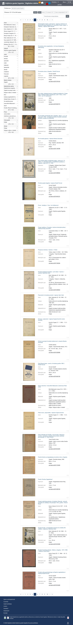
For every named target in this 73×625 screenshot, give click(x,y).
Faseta (35, 12)
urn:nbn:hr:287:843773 (54, 104)
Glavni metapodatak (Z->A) (61, 12)
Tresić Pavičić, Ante (54, 439)
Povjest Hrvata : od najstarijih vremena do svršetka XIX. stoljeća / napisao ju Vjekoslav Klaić (52, 528)
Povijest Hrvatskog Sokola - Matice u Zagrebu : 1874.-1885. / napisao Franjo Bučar (53, 550)
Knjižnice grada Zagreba (18, 8)
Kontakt (5, 613)
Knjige (50, 66)
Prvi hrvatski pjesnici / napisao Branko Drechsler (50, 138)
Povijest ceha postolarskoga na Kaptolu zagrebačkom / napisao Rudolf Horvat (52, 573)
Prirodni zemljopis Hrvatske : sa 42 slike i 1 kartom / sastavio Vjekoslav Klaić (51, 272)
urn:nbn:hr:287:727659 (54, 465)
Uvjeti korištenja (8, 604)
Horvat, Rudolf (52, 73)
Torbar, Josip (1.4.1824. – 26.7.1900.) (58, 252)
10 (47, 20)
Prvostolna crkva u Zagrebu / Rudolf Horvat (49, 71)
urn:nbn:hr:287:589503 (54, 173)
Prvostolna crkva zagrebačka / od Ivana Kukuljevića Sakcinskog (51, 47)
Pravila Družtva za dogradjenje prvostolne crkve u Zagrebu (52, 457)
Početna (54, 2)
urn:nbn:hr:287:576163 (54, 81)
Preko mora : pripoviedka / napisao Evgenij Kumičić (51, 412)
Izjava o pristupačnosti (9, 599)
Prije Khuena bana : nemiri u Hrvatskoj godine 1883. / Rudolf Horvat (51, 364)
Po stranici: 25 (49, 12)
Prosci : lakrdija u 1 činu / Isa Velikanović (48, 205)
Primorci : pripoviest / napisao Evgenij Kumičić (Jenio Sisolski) (51, 319)
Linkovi (5, 606)
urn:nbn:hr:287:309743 (54, 489)
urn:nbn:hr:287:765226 (54, 263)
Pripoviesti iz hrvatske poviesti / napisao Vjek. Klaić (51, 295)
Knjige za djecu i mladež (55, 403)
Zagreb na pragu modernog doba (57, 127)
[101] (11, 46)
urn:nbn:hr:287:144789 (54, 148)
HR (69, 2)
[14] (11, 78)
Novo (64, 2)
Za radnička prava (53, 517)
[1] (11, 52)
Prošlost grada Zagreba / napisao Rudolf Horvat (50, 183)
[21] (11, 109)
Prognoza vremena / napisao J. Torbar (47, 249)
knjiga (50, 38)
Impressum (6, 610)
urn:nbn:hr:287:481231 (54, 196)
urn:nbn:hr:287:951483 (54, 585)
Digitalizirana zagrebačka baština (57, 129)
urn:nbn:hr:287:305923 (54, 290)
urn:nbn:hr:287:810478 (54, 449)
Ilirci (50, 60)
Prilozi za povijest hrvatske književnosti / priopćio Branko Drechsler (52, 342)
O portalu (6, 601)
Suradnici (6, 608)
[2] (11, 118)
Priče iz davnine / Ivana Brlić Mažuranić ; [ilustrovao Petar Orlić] (52, 386)
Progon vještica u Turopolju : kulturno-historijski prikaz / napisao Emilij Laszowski (52, 228)
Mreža (43, 12)
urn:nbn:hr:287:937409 (54, 544)
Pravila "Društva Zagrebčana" (45, 479)
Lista (40, 12)
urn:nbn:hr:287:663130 (54, 376)
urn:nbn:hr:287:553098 (54, 352)
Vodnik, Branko (52, 141)
